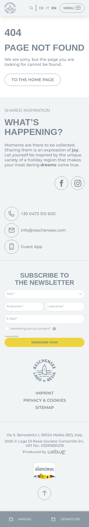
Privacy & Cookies (44, 400)
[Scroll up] (44, 493)
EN (53, 8)
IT (47, 8)
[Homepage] (10, 8)
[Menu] (72, 8)
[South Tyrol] (44, 471)
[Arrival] (23, 519)
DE (41, 8)
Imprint (45, 393)
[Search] (31, 8)
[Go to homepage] (44, 370)
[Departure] (66, 519)
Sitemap (44, 407)
